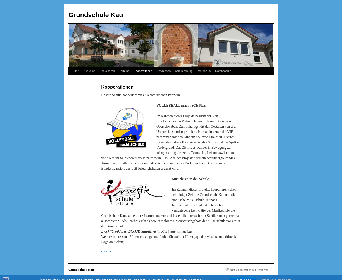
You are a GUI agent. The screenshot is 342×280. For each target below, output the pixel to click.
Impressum (204, 71)
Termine (124, 71)
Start (76, 71)
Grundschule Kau (95, 14)
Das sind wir (107, 71)
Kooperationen (143, 71)
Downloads (164, 71)
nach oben (106, 251)
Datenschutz (223, 71)
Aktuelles (89, 71)
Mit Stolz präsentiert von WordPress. (249, 269)
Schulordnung (183, 71)
